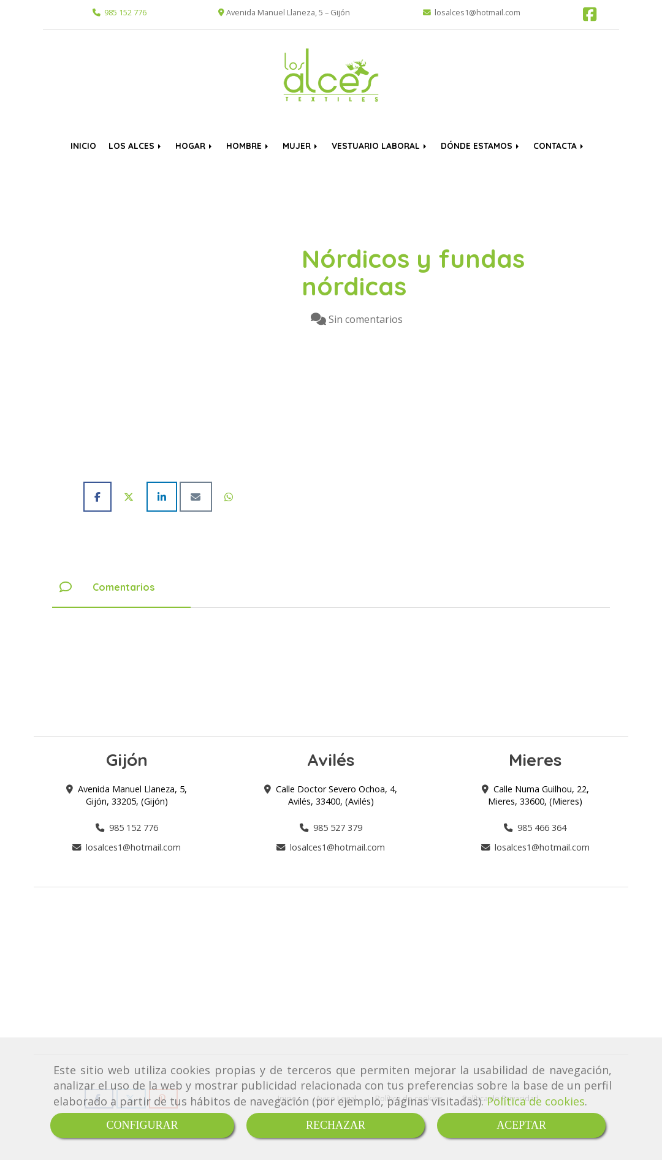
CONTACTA (559, 145)
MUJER (301, 145)
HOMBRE (248, 145)
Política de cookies (536, 1101)
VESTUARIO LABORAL (380, 145)
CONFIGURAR (142, 1125)
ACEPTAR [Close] (521, 1125)
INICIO (83, 145)
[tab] (121, 587)
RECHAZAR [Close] (335, 1125)
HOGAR (194, 145)
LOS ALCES (135, 145)
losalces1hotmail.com (133, 847)
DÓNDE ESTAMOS (481, 145)
